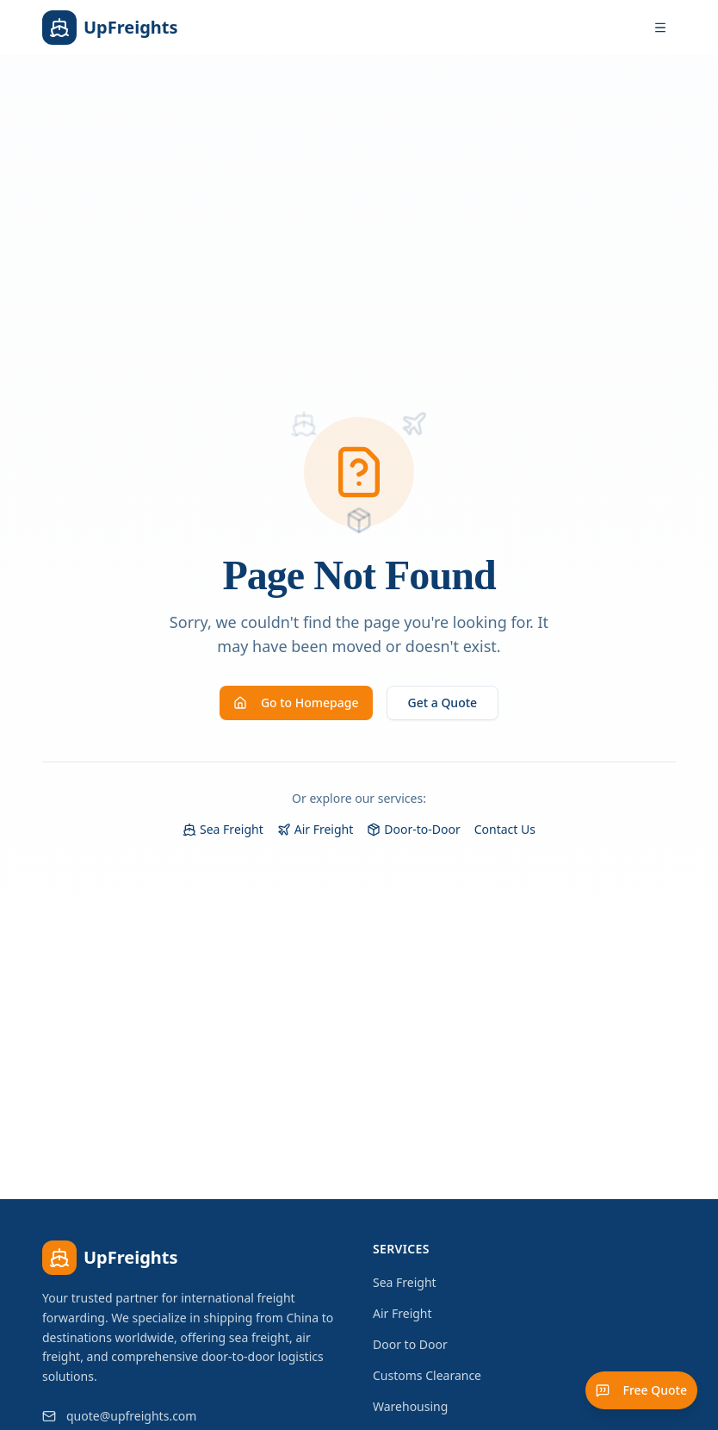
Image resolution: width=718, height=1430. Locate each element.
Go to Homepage (296, 702)
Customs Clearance (427, 1375)
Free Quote (641, 1390)
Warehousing (410, 1406)
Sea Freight (223, 829)
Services (401, 1248)
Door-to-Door (413, 829)
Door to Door (410, 1344)
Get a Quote (443, 702)
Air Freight (315, 829)
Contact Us (504, 829)
